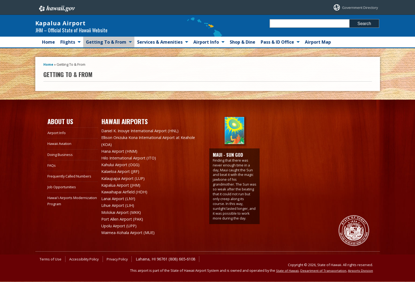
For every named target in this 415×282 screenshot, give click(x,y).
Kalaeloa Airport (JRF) (122, 175)
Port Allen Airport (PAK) (125, 220)
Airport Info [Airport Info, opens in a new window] (57, 138)
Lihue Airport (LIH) (120, 207)
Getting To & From (106, 47)
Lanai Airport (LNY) (120, 201)
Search (364, 23)
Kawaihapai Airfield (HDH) (127, 194)
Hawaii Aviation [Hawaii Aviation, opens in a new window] (61, 148)
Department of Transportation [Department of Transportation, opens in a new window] (321, 270)
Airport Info (206, 47)
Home (48, 47)
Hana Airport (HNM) (121, 155)
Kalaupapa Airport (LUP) (126, 181)
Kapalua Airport (81, 25)
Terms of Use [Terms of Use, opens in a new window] (52, 259)
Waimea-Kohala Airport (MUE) (131, 233)
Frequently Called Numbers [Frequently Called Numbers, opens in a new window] (71, 181)
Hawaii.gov (56, 7)
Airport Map (318, 47)
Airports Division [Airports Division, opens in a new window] (360, 270)
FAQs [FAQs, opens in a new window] (52, 170)
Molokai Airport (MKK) (124, 214)
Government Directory (355, 7)
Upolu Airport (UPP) (121, 226)
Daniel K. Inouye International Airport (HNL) (145, 136)
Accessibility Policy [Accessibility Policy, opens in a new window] (88, 259)
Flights (67, 47)
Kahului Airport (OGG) (123, 168)
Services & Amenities (160, 47)
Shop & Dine (242, 47)
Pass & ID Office (277, 47)
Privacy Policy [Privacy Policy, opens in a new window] (124, 259)
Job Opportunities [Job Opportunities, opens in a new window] (63, 192)
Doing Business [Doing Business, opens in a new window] (61, 159)
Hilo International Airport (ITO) (132, 162)
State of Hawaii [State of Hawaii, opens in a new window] (283, 270)
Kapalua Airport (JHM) (123, 188)
